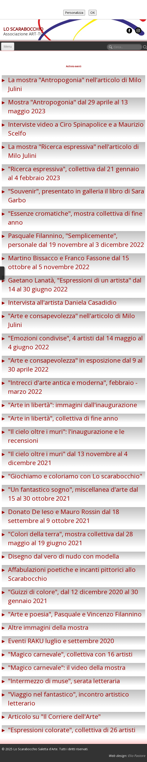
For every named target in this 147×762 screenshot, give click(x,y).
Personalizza (74, 12)
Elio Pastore (136, 756)
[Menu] (7, 47)
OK (92, 12)
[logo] (23, 30)
